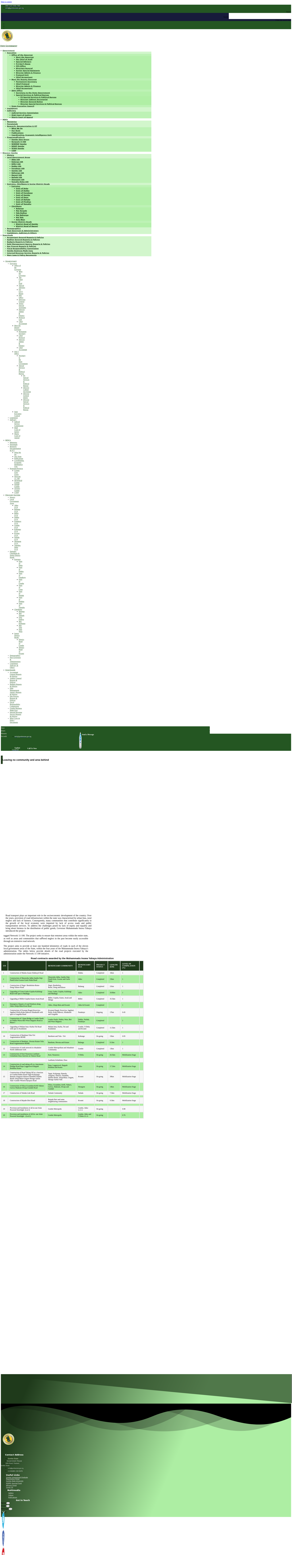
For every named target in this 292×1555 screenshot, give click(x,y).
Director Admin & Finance (28, 73)
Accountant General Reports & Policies (25, 237)
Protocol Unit (22, 75)
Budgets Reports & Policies (20, 242)
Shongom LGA (17, 179)
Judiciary (11, 110)
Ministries (12, 122)
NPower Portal (11, 1485)
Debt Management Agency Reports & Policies (28, 244)
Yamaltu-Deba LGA (19, 182)
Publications (17, 133)
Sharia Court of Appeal (22, 117)
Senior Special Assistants (28, 70)
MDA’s (5, 119)
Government (9, 50)
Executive (11, 53)
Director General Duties (31, 102)
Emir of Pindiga (23, 202)
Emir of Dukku (22, 191)
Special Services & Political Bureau (32, 95)
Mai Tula (19, 217)
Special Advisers (23, 62)
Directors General (24, 68)
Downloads (8, 235)
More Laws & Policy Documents (21, 255)
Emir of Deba (22, 188)
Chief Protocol (22, 84)
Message (5, 1509)
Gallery (10, 1493)
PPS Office (21, 66)
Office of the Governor (22, 55)
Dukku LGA (16, 166)
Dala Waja (20, 219)
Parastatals (12, 124)
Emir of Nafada (23, 199)
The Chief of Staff (24, 59)
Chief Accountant (24, 77)
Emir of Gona (22, 197)
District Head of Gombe (27, 224)
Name (3, 1503)
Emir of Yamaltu (23, 204)
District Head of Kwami (27, 226)
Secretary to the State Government (33, 93)
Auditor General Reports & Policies (23, 239)
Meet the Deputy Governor (24, 79)
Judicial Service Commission (24, 113)
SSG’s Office (17, 90)
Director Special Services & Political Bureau (41, 104)
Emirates (15, 186)
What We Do (17, 128)
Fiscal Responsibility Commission (23, 248)
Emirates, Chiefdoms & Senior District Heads (28, 184)
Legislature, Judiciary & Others (22, 233)
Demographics (14, 228)
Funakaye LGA (17, 168)
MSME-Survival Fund (14, 1483)
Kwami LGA (16, 175)
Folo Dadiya (21, 213)
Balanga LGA (17, 162)
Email (3, 1506)
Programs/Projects (16, 137)
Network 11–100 (18, 142)
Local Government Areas (18, 157)
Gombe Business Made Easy (20, 251)
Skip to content (6, 2)
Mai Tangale (21, 211)
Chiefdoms (16, 206)
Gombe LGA (16, 171)
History (10, 155)
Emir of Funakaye (24, 193)
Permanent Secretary (26, 82)
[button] (146, 12)
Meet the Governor (25, 57)
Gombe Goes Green (20, 139)
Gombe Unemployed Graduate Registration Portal (17, 1478)
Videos (10, 1495)
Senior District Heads (21, 222)
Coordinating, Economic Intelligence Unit (31, 135)
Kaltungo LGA (17, 173)
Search (225, 17)
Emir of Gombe (23, 195)
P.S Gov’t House (23, 64)
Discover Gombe (10, 153)
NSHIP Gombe (17, 146)
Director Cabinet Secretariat (34, 99)
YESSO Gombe (17, 148)
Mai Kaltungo (22, 215)
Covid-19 (9, 1487)
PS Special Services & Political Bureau (38, 97)
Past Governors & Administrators (22, 231)
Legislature (12, 108)
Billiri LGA (16, 164)
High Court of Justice (21, 115)
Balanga (20, 208)
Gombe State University (14, 1481)
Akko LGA (15, 159)
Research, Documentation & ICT (22, 126)
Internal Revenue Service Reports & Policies (28, 253)
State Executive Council (22, 106)
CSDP (13, 150)
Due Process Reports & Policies (21, 246)
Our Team (15, 130)
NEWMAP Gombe (19, 144)
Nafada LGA (16, 177)
